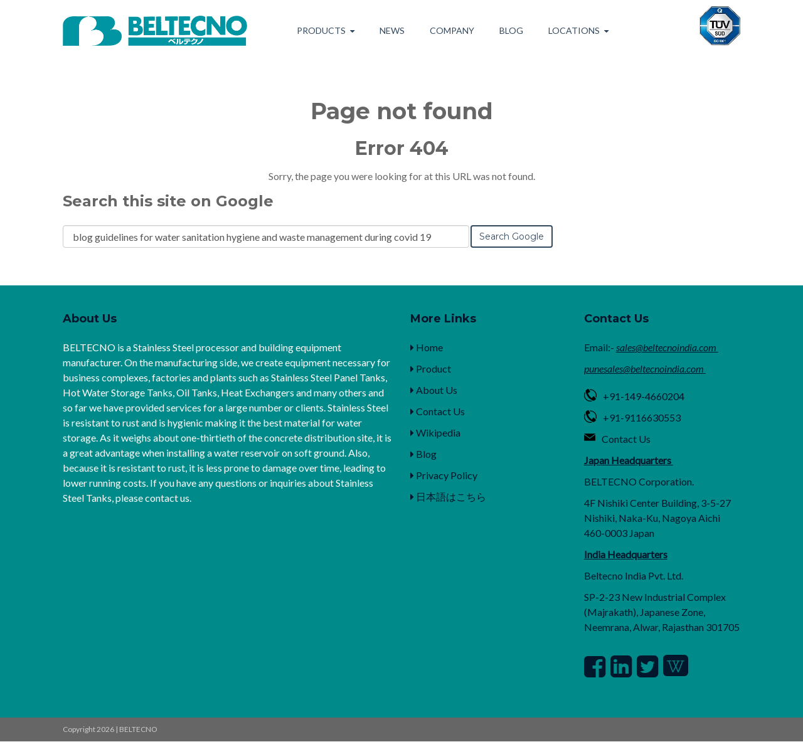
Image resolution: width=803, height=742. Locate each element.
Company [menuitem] (452, 30)
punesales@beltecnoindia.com (644, 368)
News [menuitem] (392, 30)
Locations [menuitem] (574, 30)
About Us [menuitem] (433, 390)
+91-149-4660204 (643, 396)
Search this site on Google (168, 201)
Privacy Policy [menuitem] (443, 475)
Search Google (511, 236)
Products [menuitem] (321, 30)
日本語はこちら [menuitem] (448, 496)
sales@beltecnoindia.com (666, 347)
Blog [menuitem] (511, 30)
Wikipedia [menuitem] (435, 432)
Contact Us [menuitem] (437, 411)
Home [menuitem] (426, 347)
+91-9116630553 (642, 417)
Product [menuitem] (430, 368)
